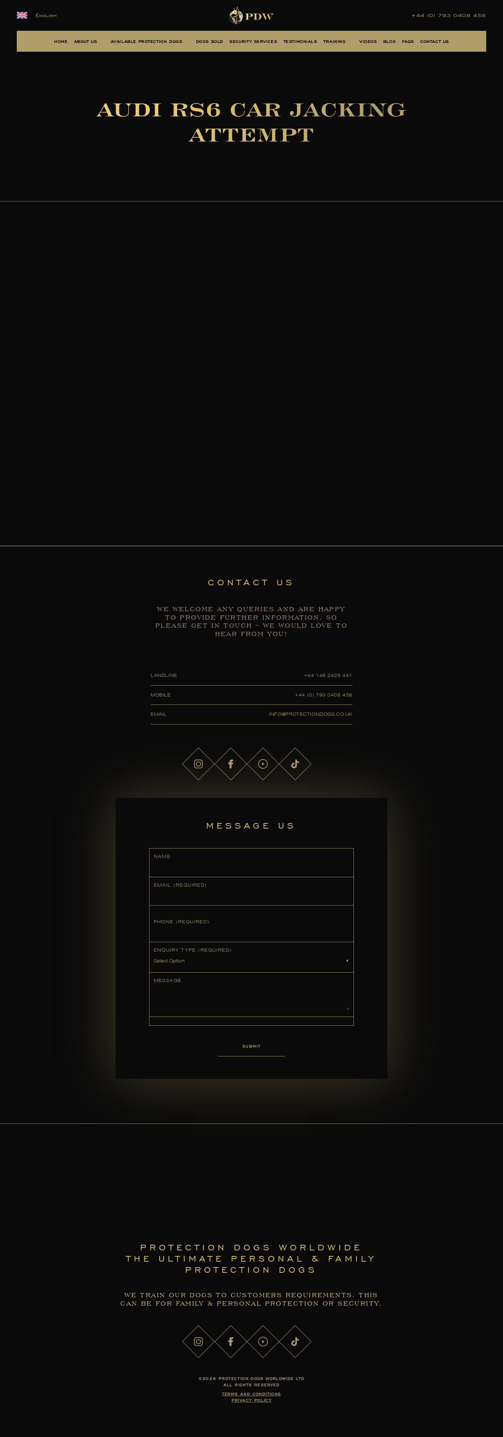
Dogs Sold (209, 41)
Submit (251, 1046)
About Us (85, 41)
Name (162, 856)
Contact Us (434, 41)
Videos (368, 41)
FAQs (408, 41)
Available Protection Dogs (146, 41)
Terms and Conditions (251, 1394)
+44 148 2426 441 (328, 675)
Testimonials (300, 41)
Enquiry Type (193, 950)
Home (60, 41)
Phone (182, 922)
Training (334, 41)
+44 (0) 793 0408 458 (448, 15)
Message (168, 980)
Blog (389, 41)
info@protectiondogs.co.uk (310, 714)
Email (180, 885)
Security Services (253, 41)
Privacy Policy (252, 1400)
